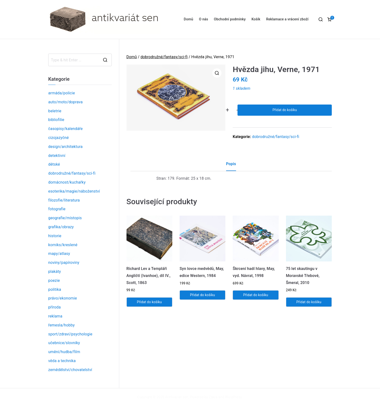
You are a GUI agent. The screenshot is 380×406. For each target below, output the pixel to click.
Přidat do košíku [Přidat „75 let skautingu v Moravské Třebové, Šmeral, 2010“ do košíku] (308, 302)
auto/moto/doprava (65, 102)
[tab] (231, 166)
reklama (55, 316)
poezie (54, 280)
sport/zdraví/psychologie (70, 334)
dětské (54, 164)
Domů (188, 19)
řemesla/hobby (61, 325)
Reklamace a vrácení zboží (287, 19)
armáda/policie (61, 93)
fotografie (56, 209)
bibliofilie (56, 119)
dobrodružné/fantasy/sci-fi (164, 57)
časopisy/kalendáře (65, 128)
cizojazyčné (58, 137)
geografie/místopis (65, 218)
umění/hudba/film (64, 351)
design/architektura (65, 146)
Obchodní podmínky (230, 19)
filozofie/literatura (64, 200)
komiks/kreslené (62, 245)
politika (54, 289)
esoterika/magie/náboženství (74, 191)
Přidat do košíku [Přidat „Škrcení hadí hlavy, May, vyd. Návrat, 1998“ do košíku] (255, 295)
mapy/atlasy (59, 253)
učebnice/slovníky (64, 343)
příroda (54, 307)
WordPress (233, 397)
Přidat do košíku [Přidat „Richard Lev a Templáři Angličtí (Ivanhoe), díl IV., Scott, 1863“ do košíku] (149, 302)
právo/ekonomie (62, 298)
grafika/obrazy (61, 227)
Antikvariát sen (176, 397)
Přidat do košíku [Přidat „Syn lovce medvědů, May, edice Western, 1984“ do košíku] (202, 295)
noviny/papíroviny (63, 262)
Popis (231, 164)
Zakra (213, 397)
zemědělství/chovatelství (70, 369)
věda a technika (62, 360)
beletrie (54, 111)
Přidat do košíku (284, 110)
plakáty (54, 271)
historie (54, 236)
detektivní (56, 155)
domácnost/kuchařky (67, 182)
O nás (203, 19)
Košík (256, 19)
